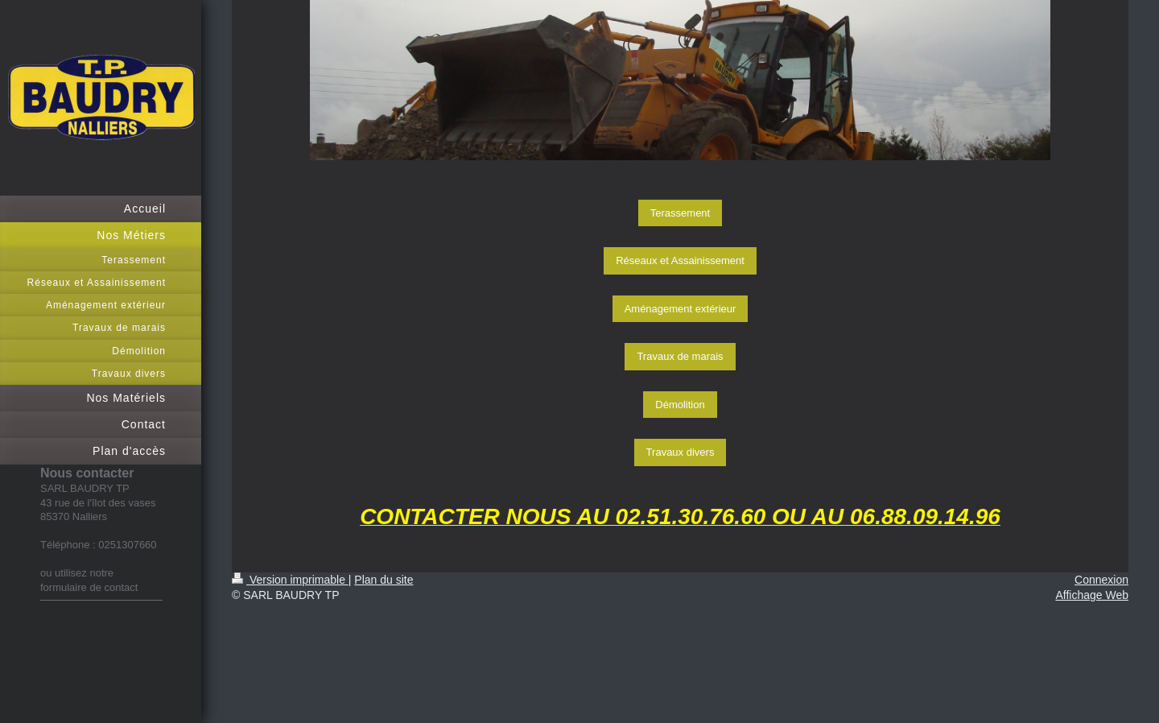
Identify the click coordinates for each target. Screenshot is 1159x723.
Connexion (1101, 579)
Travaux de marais (680, 356)
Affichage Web (1091, 595)
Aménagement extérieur (680, 309)
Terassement (680, 213)
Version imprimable (290, 579)
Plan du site (383, 579)
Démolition (679, 405)
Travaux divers (680, 452)
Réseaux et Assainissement (680, 260)
